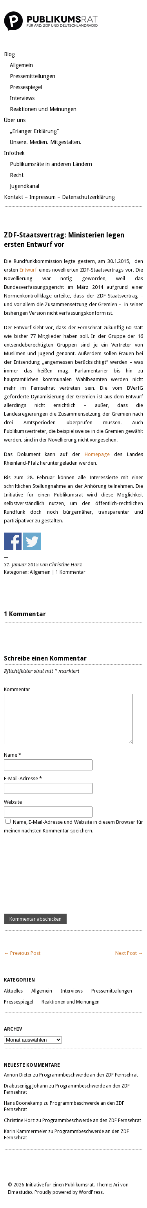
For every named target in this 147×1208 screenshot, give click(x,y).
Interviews (22, 98)
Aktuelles (13, 991)
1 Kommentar (70, 572)
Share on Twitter (32, 541)
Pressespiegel (26, 87)
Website (13, 802)
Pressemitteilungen (32, 76)
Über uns (14, 120)
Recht (17, 175)
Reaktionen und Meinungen (43, 109)
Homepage (97, 454)
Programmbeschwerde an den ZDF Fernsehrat (88, 1075)
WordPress (91, 1192)
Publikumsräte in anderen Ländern (51, 164)
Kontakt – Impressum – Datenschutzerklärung (59, 197)
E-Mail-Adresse (23, 778)
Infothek (14, 153)
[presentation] (36, 874)
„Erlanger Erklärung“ (34, 131)
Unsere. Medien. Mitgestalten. (46, 142)
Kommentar (17, 689)
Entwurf (29, 270)
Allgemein (21, 65)
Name (12, 755)
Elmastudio (20, 1192)
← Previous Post (22, 953)
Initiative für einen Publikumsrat (59, 1185)
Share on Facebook (13, 541)
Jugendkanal (24, 186)
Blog (9, 54)
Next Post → (129, 953)
